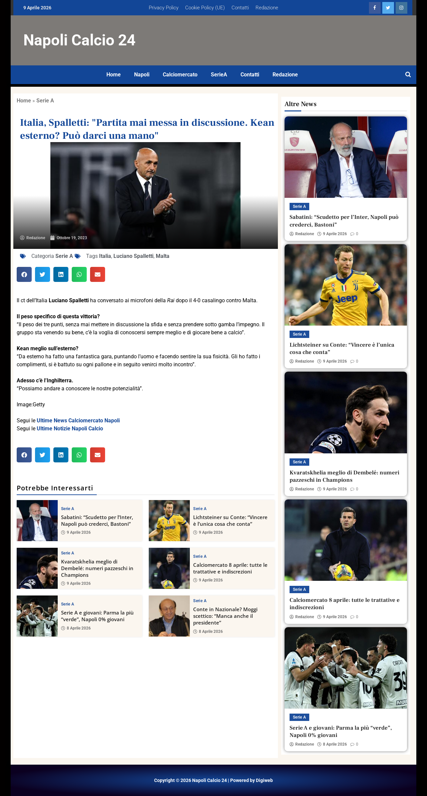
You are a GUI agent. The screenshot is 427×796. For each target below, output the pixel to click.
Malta (162, 256)
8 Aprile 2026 (76, 628)
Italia (105, 256)
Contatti (240, 8)
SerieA (219, 74)
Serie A (45, 100)
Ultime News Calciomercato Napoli (78, 420)
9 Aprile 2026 (76, 532)
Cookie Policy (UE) (205, 8)
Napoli (141, 74)
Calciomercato (180, 74)
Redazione (267, 8)
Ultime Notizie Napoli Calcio (70, 428)
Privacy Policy (163, 8)
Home (113, 74)
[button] (24, 274)
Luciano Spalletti (133, 256)
